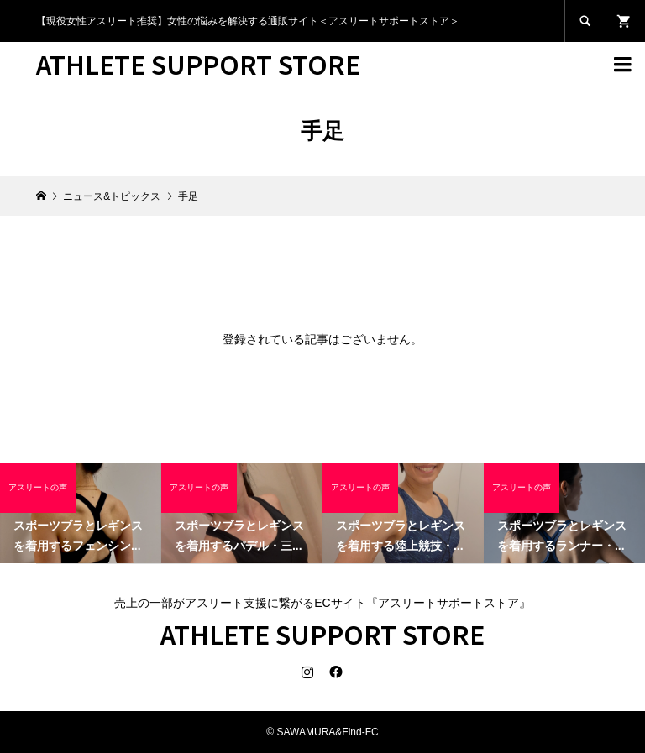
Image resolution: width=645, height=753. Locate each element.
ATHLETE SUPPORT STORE (198, 63)
